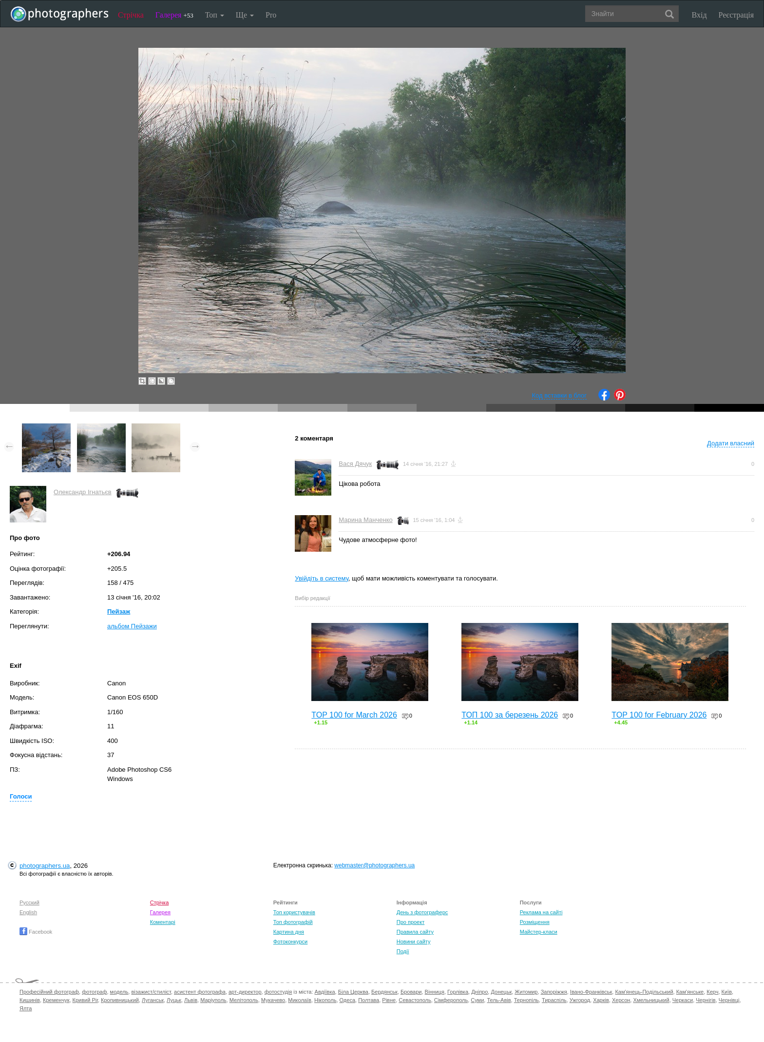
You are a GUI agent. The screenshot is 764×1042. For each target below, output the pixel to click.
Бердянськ (384, 992)
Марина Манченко (365, 519)
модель (119, 992)
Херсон (621, 1000)
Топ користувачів (294, 912)
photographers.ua (44, 865)
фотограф (94, 992)
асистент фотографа (200, 992)
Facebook (35, 932)
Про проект (410, 922)
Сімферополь (451, 1000)
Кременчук (56, 1000)
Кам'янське (690, 992)
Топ (214, 15)
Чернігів (705, 1000)
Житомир (526, 992)
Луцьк (174, 1000)
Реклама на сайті (541, 912)
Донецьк (501, 992)
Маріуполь (213, 1000)
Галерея (174, 15)
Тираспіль (554, 1000)
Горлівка (457, 992)
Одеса (347, 1000)
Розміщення (535, 922)
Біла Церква (353, 992)
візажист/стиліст (151, 992)
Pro (271, 15)
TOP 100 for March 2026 (354, 715)
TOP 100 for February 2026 (659, 715)
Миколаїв (299, 1000)
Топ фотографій (293, 922)
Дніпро (479, 992)
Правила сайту (415, 932)
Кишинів (29, 1000)
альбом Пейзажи (132, 626)
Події (403, 951)
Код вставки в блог (559, 395)
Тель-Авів (499, 1000)
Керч (712, 992)
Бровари (411, 992)
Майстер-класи (538, 932)
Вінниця (434, 992)
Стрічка (131, 15)
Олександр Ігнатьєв (83, 492)
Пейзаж (118, 611)
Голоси (21, 796)
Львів (190, 1000)
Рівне (389, 1000)
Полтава (368, 1000)
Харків (601, 1000)
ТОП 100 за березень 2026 (509, 715)
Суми (477, 1000)
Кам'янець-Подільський (644, 992)
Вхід (699, 15)
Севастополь (415, 1000)
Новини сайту (414, 941)
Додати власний (730, 443)
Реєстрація (736, 15)
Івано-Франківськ (591, 992)
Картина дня (288, 932)
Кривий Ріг (85, 1000)
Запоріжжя (554, 992)
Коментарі (162, 922)
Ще (245, 15)
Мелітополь (243, 1000)
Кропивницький (120, 1000)
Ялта (25, 1008)
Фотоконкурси (290, 941)
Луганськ (153, 1000)
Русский (29, 902)
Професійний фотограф (49, 992)
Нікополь (325, 1000)
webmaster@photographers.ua (374, 865)
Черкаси (682, 1000)
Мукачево (273, 1000)
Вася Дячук (355, 463)
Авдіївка (325, 992)
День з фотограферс (422, 912)
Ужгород (580, 1000)
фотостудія (278, 992)
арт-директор (245, 992)
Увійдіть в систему (321, 578)
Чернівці (729, 1000)
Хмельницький (651, 1000)
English (28, 912)
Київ (727, 992)
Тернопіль (526, 1000)
